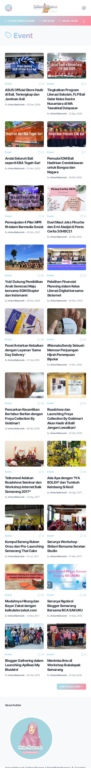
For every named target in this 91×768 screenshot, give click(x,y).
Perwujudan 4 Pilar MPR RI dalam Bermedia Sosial (24, 224)
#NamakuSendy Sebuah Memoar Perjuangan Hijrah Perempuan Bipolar (65, 352)
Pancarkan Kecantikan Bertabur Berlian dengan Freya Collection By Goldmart (24, 416)
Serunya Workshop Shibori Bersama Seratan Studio (66, 546)
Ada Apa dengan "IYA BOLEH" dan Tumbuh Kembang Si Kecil (63, 482)
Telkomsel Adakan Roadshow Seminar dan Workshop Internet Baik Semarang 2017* (23, 485)
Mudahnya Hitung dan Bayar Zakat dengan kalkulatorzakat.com (22, 605)
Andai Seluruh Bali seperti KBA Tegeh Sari (22, 160)
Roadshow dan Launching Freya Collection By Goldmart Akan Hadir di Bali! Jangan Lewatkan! (65, 418)
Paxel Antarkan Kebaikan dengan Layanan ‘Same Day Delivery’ (24, 350)
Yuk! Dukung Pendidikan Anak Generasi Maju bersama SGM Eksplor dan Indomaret (24, 288)
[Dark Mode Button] (84, 8)
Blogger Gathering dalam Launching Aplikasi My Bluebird (24, 665)
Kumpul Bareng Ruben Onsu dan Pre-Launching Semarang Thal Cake (24, 546)
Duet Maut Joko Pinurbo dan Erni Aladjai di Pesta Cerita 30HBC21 (65, 226)
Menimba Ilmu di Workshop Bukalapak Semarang (63, 665)
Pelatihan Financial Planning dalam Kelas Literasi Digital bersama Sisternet (65, 288)
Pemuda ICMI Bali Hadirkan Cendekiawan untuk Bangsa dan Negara (65, 165)
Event (8, 83)
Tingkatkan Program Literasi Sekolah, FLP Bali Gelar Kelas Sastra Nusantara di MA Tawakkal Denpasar (66, 99)
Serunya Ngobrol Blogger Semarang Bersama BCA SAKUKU (65, 605)
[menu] (8, 8)
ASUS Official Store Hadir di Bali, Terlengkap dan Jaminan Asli (24, 94)
